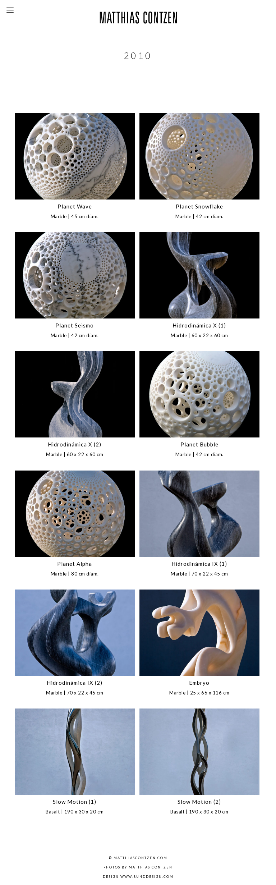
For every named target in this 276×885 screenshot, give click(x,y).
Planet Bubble (199, 444)
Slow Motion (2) (199, 801)
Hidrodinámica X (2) (74, 444)
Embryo (199, 682)
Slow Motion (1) (74, 801)
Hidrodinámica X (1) (199, 325)
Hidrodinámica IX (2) (74, 682)
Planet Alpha (74, 563)
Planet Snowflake (199, 206)
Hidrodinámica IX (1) (199, 563)
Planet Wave (75, 206)
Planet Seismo (74, 325)
